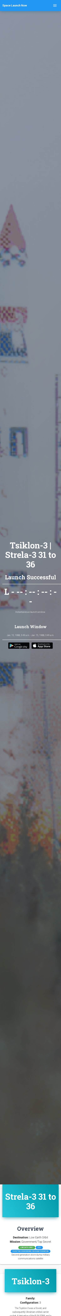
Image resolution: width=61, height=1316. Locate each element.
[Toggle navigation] (55, 5)
